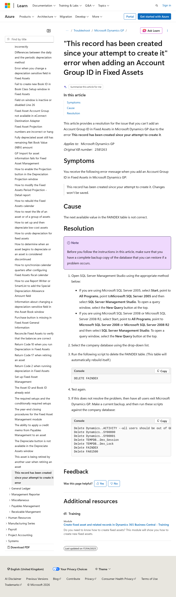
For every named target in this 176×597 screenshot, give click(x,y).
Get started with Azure (154, 16)
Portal (130, 16)
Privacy (89, 579)
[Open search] (157, 5)
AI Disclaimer (13, 579)
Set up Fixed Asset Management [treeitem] (26, 379)
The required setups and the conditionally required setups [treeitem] (33, 400)
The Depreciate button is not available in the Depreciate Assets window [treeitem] (33, 446)
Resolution (73, 113)
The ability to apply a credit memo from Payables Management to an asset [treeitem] (32, 430)
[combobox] (29, 39)
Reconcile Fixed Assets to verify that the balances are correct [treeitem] (34, 335)
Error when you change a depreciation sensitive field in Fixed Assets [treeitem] (33, 73)
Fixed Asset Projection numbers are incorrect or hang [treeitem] (34, 129)
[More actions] (167, 30)
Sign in (166, 5)
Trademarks (12, 585)
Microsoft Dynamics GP (109, 30)
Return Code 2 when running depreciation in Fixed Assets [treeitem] (33, 368)
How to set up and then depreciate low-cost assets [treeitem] (31, 224)
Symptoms (73, 102)
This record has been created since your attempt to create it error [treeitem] (34, 478)
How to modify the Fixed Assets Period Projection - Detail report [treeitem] (31, 190)
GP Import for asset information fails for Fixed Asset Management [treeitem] (30, 158)
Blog (56, 579)
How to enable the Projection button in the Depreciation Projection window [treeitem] (33, 174)
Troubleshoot (82, 30)
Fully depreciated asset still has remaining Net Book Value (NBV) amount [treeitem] (34, 142)
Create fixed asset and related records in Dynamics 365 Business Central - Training (116, 524)
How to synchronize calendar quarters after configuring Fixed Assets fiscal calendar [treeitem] (33, 270)
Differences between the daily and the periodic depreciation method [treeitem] (33, 57)
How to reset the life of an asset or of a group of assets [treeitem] (32, 214)
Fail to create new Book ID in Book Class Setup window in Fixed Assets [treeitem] (33, 89)
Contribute (73, 579)
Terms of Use (149, 579)
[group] (121, 440)
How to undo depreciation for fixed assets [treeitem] (33, 235)
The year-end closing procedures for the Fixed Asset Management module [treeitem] (34, 414)
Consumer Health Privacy (117, 579)
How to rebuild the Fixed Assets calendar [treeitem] (30, 203)
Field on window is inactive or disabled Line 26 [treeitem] (33, 102)
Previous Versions (37, 579)
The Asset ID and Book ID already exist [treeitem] (31, 390)
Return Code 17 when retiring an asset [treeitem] (33, 357)
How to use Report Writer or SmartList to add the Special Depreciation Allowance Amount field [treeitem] (32, 288)
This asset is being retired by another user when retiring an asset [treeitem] (33, 462)
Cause (70, 108)
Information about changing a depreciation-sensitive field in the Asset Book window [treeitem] (33, 307)
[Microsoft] (7, 5)
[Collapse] (49, 30)
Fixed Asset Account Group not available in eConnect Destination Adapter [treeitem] (32, 116)
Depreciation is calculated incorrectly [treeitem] (31, 43)
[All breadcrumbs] (67, 30)
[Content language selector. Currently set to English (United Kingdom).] (25, 569)
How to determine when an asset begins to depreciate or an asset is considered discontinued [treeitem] (33, 251)
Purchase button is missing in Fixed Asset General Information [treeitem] (33, 322)
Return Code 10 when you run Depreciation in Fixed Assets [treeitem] (33, 346)
